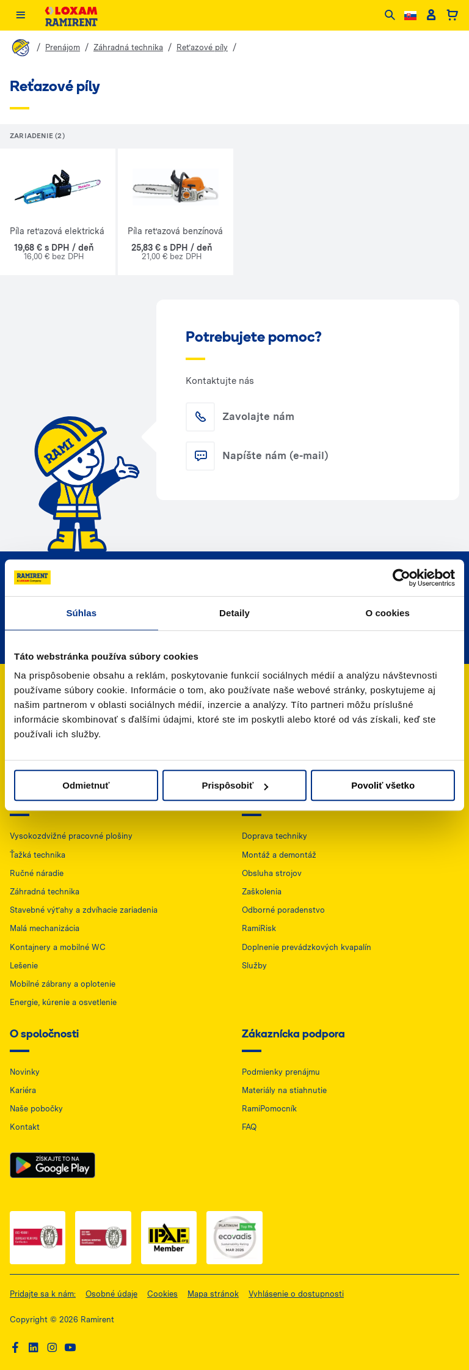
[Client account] (431, 16)
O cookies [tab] (387, 613)
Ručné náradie (37, 873)
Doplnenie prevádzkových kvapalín (306, 947)
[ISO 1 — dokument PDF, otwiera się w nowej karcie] (37, 1237)
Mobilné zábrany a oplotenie (62, 984)
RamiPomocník (269, 1108)
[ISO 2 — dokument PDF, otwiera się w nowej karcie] (103, 1237)
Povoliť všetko (383, 785)
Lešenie (24, 965)
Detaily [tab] (234, 613)
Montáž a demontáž (279, 855)
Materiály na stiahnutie (284, 1090)
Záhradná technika (128, 47)
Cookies (162, 1293)
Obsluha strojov (272, 873)
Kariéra (23, 1090)
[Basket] (452, 16)
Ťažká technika (37, 855)
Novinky (25, 1072)
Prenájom (62, 47)
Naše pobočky (36, 1108)
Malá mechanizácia (44, 928)
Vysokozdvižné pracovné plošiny (71, 836)
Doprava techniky (274, 836)
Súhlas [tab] (81, 613)
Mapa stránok (213, 1293)
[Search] (390, 16)
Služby (254, 965)
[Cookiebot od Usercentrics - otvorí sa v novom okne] (401, 578)
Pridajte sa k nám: (43, 1293)
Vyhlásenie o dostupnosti (296, 1293)
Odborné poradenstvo (283, 910)
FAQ (249, 1127)
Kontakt (25, 1127)
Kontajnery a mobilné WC (58, 947)
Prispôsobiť (235, 785)
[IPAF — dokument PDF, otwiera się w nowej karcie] (169, 1237)
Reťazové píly (202, 47)
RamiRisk (259, 928)
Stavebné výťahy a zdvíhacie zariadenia (84, 910)
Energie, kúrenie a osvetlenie (63, 1002)
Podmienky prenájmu (281, 1072)
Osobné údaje (111, 1293)
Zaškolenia (262, 891)
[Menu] (20, 16)
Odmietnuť (85, 785)
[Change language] (410, 15)
